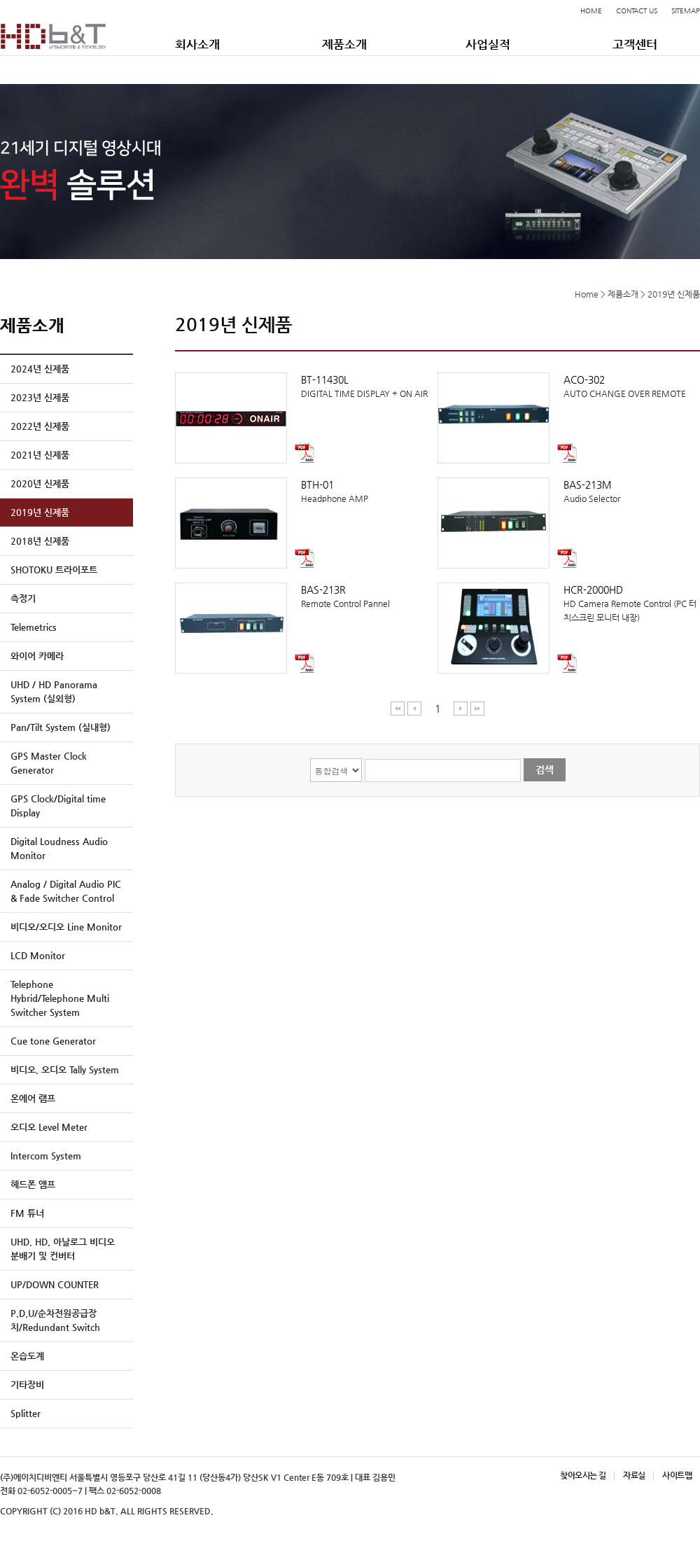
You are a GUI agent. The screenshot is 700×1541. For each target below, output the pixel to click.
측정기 (23, 598)
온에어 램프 (32, 1098)
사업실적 (487, 44)
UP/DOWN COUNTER (54, 1284)
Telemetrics (33, 627)
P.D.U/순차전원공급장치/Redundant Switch (55, 1320)
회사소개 (197, 44)
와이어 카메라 (37, 655)
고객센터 (634, 44)
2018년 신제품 (39, 541)
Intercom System (45, 1155)
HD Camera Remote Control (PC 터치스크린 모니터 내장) (569, 602)
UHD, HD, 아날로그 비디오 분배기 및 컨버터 (62, 1248)
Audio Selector (569, 490)
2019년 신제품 (39, 512)
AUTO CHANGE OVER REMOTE (569, 385)
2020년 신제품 (39, 483)
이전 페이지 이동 (414, 708)
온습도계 (27, 1356)
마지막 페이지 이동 (477, 708)
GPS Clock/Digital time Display (58, 805)
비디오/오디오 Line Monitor (66, 926)
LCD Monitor (37, 955)
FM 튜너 (27, 1213)
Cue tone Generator (53, 1041)
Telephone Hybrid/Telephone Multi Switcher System (59, 998)
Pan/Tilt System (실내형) (60, 727)
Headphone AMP (306, 490)
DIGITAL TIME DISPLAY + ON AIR (306, 385)
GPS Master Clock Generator (48, 763)
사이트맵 (677, 1475)
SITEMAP (685, 11)
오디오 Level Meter (49, 1127)
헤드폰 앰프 (32, 1184)
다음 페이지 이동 (460, 708)
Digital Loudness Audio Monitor (59, 848)
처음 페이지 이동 (398, 708)
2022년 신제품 (39, 426)
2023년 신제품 (39, 397)
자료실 (634, 1475)
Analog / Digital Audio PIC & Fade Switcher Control (65, 891)
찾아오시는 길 (583, 1475)
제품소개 (344, 44)
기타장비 (27, 1384)
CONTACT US (636, 11)
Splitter (25, 1413)
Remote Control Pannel (306, 595)
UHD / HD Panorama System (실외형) (53, 691)
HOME (591, 11)
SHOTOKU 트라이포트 (53, 569)
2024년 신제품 (39, 368)
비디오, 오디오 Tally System (64, 1069)
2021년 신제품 (39, 454)
